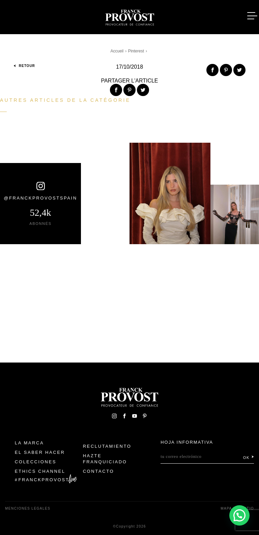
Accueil (117, 51)
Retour (24, 66)
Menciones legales (27, 508)
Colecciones (35, 461)
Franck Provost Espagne (129, 16)
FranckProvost (44, 479)
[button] (239, 515)
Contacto (98, 471)
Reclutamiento (107, 446)
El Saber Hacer (40, 452)
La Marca (29, 442)
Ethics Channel (40, 471)
